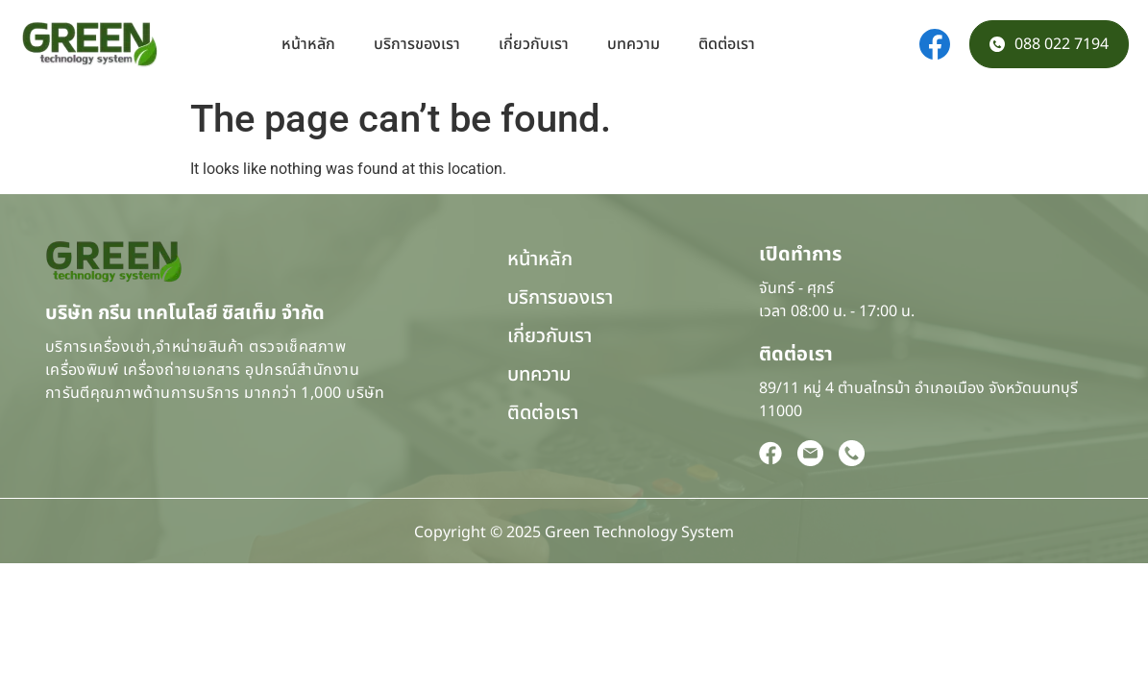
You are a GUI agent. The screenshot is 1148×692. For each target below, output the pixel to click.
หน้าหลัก (308, 44)
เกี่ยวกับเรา (534, 44)
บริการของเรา (417, 44)
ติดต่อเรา (726, 44)
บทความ (633, 44)
